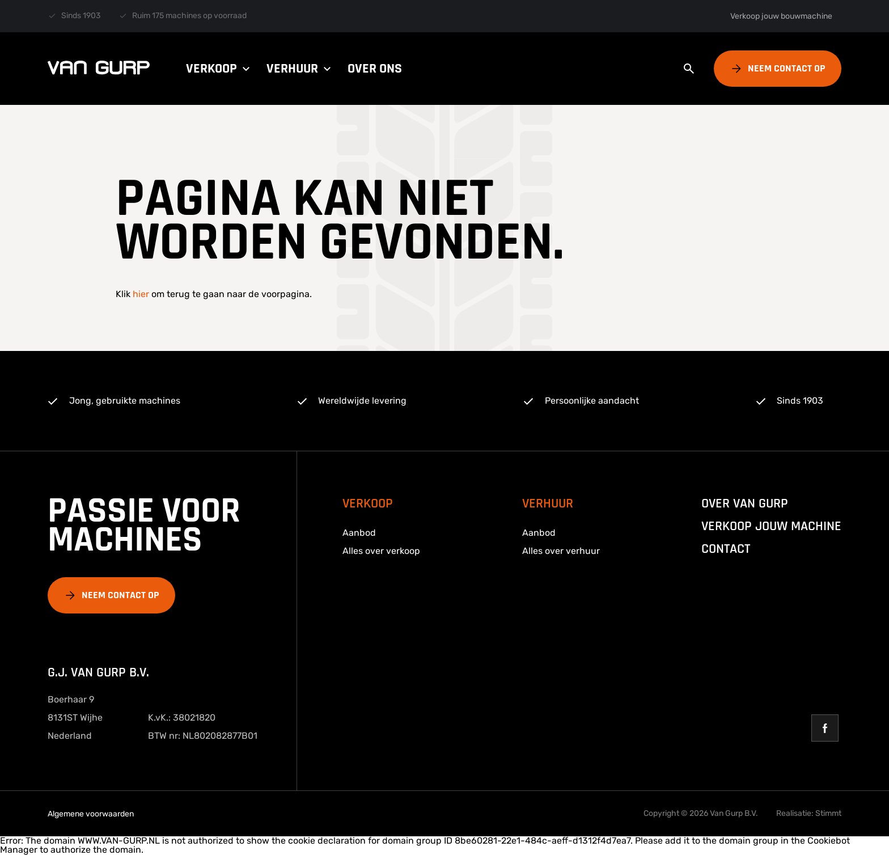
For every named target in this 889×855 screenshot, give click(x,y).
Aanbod (359, 532)
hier (141, 294)
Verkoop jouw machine (771, 526)
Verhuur (300, 68)
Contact (725, 548)
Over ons (375, 68)
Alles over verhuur (561, 550)
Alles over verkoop (381, 550)
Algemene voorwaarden (91, 814)
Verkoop (219, 68)
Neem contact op (787, 68)
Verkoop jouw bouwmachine (781, 16)
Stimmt (828, 813)
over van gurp (744, 503)
